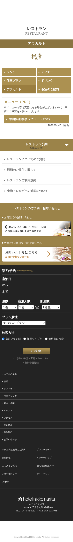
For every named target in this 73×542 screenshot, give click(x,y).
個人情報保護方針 (45, 465)
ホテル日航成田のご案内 (14, 449)
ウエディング (10, 396)
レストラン (9, 388)
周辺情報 (8, 425)
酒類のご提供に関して (21, 169)
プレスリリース (44, 449)
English (5, 481)
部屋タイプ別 (32, 338)
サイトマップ (43, 474)
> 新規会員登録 (31, 362)
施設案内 (8, 432)
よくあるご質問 (9, 465)
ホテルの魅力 (10, 374)
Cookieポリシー (9, 474)
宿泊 (6, 381)
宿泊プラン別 (11, 338)
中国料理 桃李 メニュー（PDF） (30, 119)
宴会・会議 (9, 403)
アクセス (8, 417)
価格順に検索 (54, 338)
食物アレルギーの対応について (27, 190)
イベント (8, 410)
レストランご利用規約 (21, 180)
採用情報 (6, 458)
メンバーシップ (44, 458)
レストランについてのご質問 (26, 159)
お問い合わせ (10, 439)
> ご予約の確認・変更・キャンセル (30, 358)
